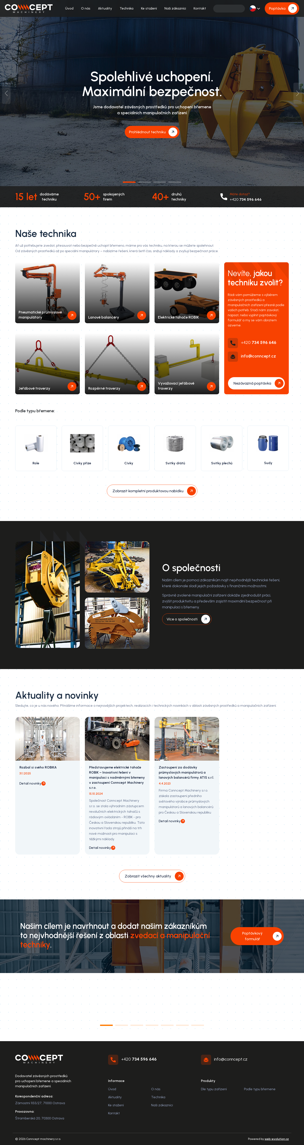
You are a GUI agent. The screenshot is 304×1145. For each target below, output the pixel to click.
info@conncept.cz (258, 356)
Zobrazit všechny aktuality (148, 876)
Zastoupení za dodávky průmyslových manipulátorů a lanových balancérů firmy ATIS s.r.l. (186, 772)
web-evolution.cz (277, 1139)
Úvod (69, 8)
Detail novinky (30, 783)
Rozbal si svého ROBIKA (38, 767)
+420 (246, 199)
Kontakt (200, 8)
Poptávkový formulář (252, 936)
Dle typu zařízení (214, 1089)
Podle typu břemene (260, 1089)
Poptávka (277, 8)
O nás (85, 8)
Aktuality (105, 8)
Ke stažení (149, 8)
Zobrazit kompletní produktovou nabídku (148, 491)
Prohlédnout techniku (147, 132)
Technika (126, 8)
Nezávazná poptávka (252, 383)
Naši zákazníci (175, 8)
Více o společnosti (182, 619)
